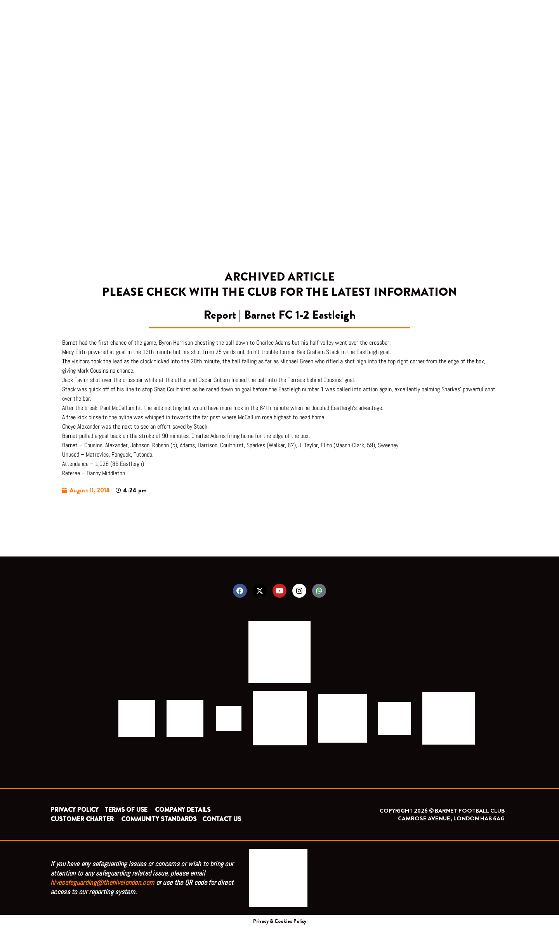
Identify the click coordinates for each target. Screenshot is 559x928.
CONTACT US (221, 819)
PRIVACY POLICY (74, 809)
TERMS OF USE (126, 809)
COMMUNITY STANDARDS (158, 819)
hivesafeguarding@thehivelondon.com (102, 882)
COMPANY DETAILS (182, 809)
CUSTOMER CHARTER (82, 819)
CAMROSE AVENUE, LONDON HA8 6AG (451, 818)
